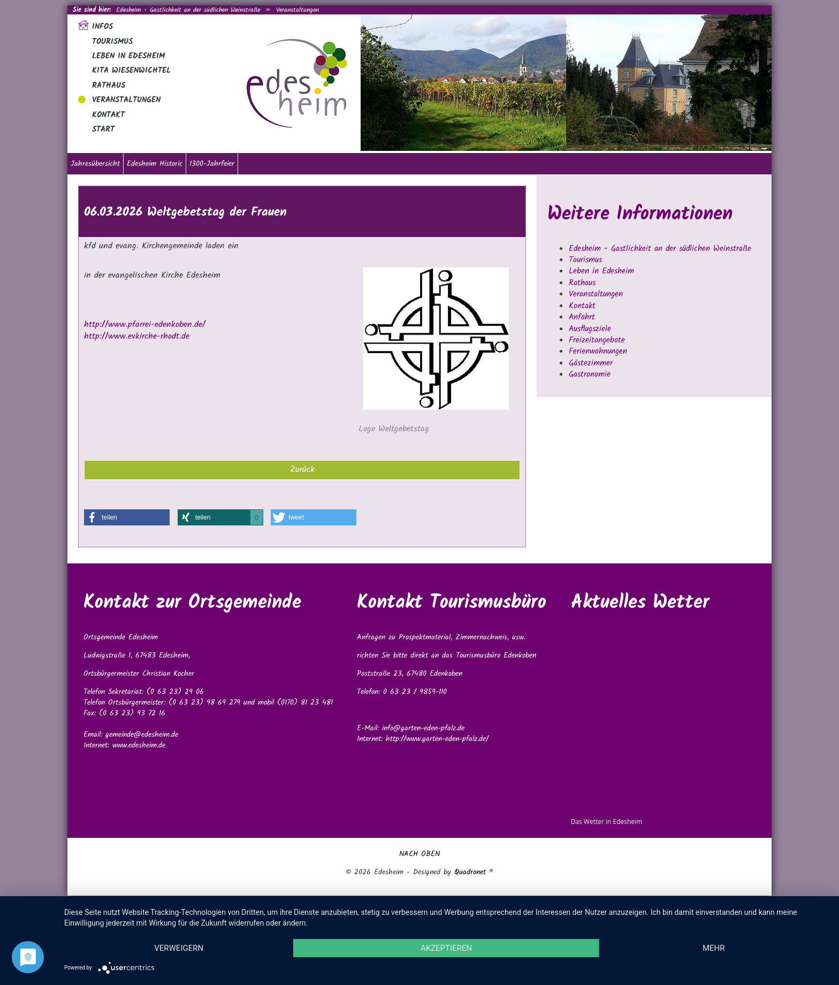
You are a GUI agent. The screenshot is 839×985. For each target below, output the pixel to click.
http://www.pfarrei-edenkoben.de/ (144, 324)
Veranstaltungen (297, 10)
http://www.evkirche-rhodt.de (136, 336)
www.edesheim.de (138, 745)
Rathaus (108, 85)
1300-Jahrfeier (211, 164)
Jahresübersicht (95, 164)
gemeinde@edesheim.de (141, 734)
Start (103, 129)
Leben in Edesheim (128, 56)
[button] (127, 517)
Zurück (302, 469)
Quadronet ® (473, 872)
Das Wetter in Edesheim (607, 821)
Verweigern (178, 948)
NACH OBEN (419, 854)
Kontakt (108, 115)
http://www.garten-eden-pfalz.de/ (437, 739)
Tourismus (112, 41)
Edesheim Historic (154, 164)
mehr (714, 948)
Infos (102, 26)
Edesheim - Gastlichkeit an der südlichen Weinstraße (188, 10)
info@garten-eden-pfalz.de (423, 728)
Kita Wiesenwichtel (131, 70)
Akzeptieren (446, 948)
